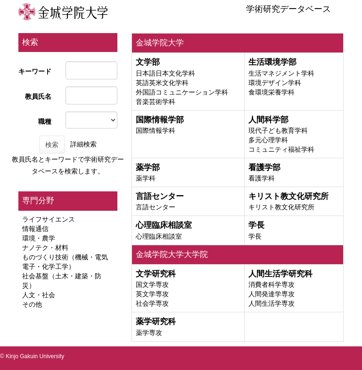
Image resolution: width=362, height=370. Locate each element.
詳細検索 (83, 144)
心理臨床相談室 (159, 236)
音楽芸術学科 (155, 101)
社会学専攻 (152, 303)
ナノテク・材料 (45, 247)
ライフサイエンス (48, 219)
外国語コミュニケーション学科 (182, 92)
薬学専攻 (149, 332)
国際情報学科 (155, 130)
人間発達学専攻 (271, 294)
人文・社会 (38, 295)
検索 (51, 144)
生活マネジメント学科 (281, 73)
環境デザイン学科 (274, 82)
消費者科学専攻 (271, 284)
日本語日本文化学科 (165, 73)
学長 (255, 236)
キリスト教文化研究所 (281, 207)
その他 (32, 304)
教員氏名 (38, 96)
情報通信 (35, 228)
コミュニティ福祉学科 (281, 149)
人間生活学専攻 (271, 303)
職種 (44, 121)
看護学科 (261, 178)
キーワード (34, 71)
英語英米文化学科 (162, 82)
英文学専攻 (152, 294)
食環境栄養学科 (271, 92)
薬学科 (146, 178)
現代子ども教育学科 (278, 130)
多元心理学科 (268, 140)
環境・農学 (38, 238)
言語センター (155, 207)
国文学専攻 (152, 284)
